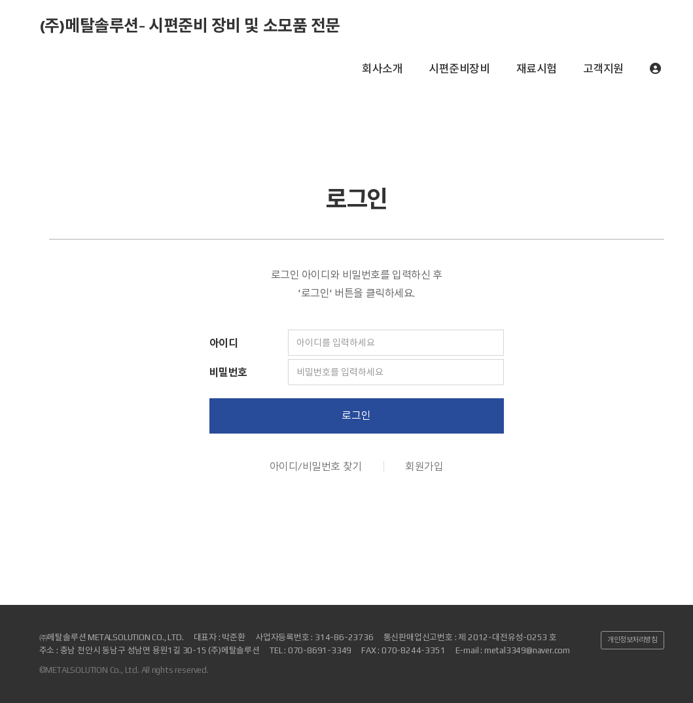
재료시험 (536, 68)
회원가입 (424, 466)
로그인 (356, 415)
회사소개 (382, 68)
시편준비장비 (459, 68)
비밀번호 (228, 372)
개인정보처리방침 (632, 639)
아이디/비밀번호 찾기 (316, 466)
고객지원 (603, 68)
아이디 (223, 343)
